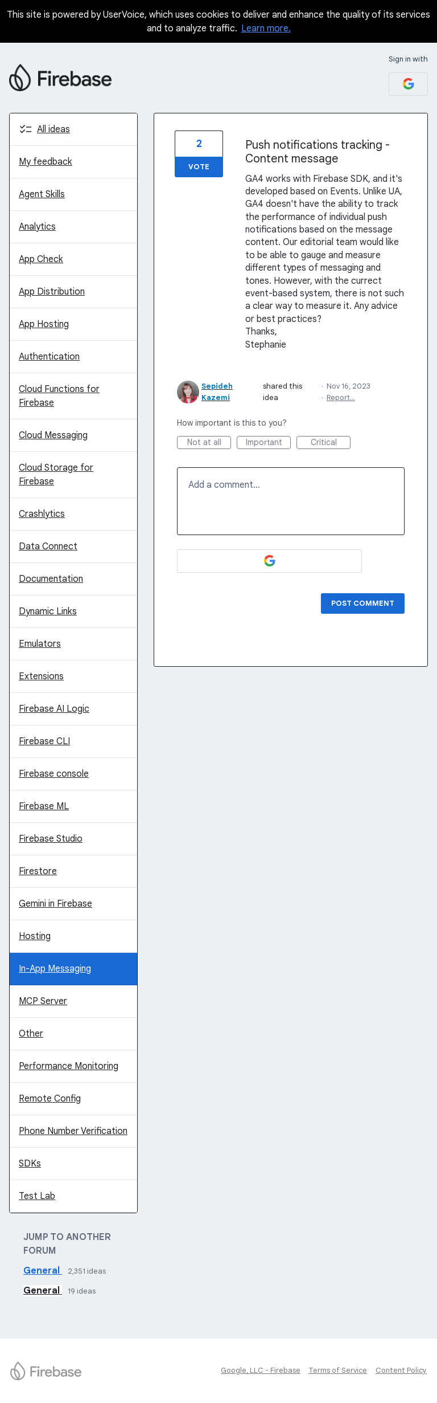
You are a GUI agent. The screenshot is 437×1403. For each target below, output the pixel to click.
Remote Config (50, 1098)
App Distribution (52, 291)
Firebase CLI (44, 741)
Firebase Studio (51, 839)
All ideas (53, 129)
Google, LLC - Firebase (260, 1370)
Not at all (209, 443)
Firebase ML (44, 806)
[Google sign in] (408, 84)
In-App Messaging (55, 968)
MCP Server (43, 1001)
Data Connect (48, 546)
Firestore (38, 871)
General (42, 1270)
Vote (198, 167)
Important (268, 443)
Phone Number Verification (73, 1131)
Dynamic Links (48, 611)
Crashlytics (42, 514)
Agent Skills (42, 194)
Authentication (49, 356)
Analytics (37, 227)
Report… (341, 397)
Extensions (41, 676)
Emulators (40, 644)
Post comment (362, 603)
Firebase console (54, 774)
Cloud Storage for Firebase (56, 474)
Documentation (51, 579)
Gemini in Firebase (55, 903)
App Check (41, 259)
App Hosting (44, 324)
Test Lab (37, 1196)
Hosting (35, 936)
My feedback (45, 162)
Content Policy (401, 1370)
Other (31, 1033)
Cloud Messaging (53, 435)
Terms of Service (337, 1370)
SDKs (30, 1163)
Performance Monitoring (68, 1066)
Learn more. (266, 28)
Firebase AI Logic (54, 709)
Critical (331, 443)
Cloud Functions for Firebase (59, 396)
